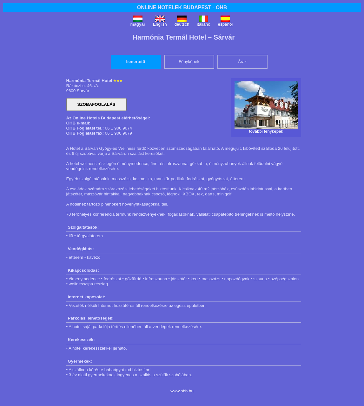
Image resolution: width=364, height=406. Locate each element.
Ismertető (135, 61)
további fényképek (266, 131)
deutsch (182, 24)
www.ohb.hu (182, 391)
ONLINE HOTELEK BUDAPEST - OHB (182, 7)
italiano (203, 24)
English (160, 24)
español (225, 24)
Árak (242, 61)
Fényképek (189, 61)
